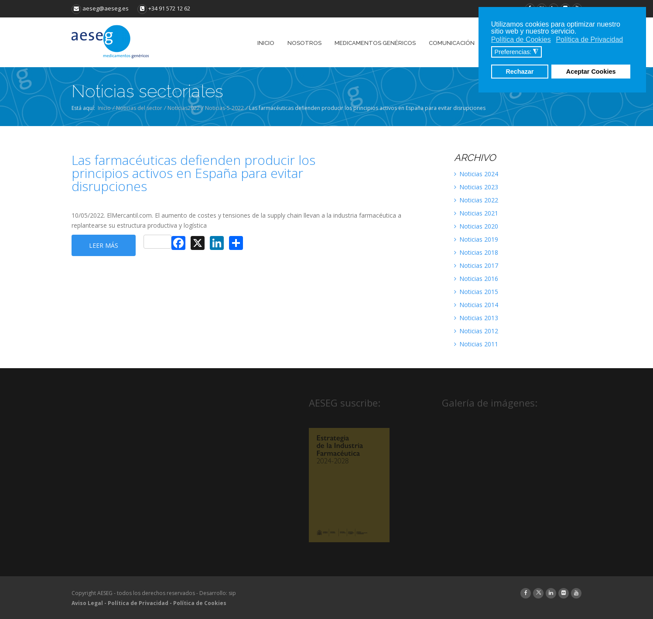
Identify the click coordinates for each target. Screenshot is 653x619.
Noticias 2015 (476, 291)
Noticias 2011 (476, 344)
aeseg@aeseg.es (100, 8)
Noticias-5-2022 (224, 108)
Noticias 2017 (476, 265)
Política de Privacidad (138, 603)
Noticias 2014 (476, 305)
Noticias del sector (139, 108)
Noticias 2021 (476, 213)
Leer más (103, 245)
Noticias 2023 (476, 187)
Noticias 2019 (476, 239)
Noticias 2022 (476, 200)
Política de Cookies (199, 603)
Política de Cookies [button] (521, 39)
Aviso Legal (87, 603)
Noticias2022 (184, 108)
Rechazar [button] (519, 71)
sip (232, 593)
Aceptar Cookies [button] (591, 71)
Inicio (104, 108)
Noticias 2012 (476, 331)
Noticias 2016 (476, 278)
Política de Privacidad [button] (589, 39)
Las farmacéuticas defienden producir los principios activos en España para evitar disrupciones (193, 173)
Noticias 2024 (476, 174)
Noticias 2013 (476, 318)
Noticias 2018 (476, 252)
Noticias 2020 (476, 226)
